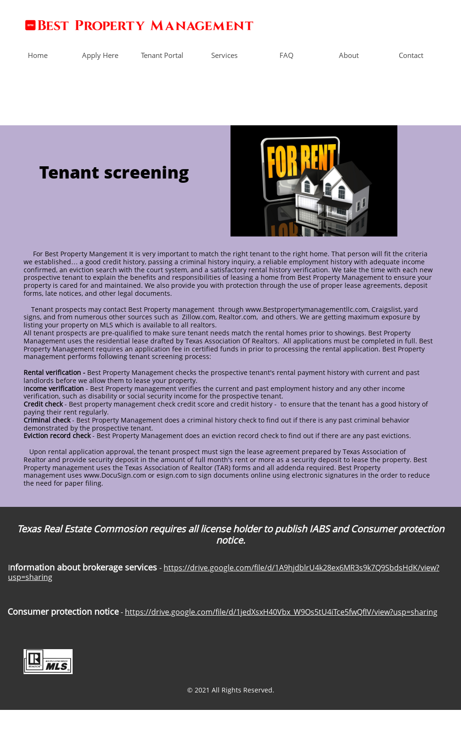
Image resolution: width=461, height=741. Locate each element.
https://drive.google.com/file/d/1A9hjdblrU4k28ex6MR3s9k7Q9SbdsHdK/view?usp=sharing (223, 572)
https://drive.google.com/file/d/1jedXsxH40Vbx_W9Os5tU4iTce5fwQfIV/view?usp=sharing (281, 612)
